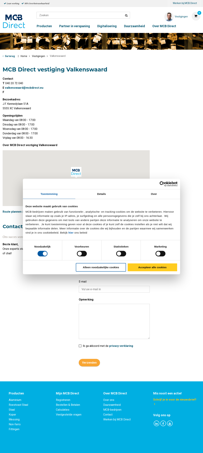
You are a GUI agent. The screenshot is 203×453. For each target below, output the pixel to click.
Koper (12, 414)
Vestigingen (38, 56)
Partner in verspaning (74, 26)
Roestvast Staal (18, 404)
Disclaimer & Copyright (151, 446)
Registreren (63, 400)
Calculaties (62, 409)
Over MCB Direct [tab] (115, 393)
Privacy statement (64, 446)
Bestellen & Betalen (68, 404)
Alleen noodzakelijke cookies (101, 267)
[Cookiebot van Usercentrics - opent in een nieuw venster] (162, 183)
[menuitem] (168, 3)
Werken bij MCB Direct (185, 3)
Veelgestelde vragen (68, 414)
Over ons (108, 400)
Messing (14, 419)
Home (24, 56)
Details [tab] (101, 193)
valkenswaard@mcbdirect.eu (24, 87)
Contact (108, 414)
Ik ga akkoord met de (106, 345)
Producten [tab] (16, 393)
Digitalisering (107, 26)
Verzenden (89, 362)
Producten (44, 26)
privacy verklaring (121, 346)
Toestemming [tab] (49, 193)
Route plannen (12, 211)
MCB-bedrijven (112, 409)
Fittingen (14, 429)
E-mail (82, 281)
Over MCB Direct (164, 26)
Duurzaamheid (134, 26)
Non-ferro (15, 424)
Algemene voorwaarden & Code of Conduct (106, 446)
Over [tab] (154, 193)
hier (71, 232)
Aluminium (15, 400)
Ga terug (10, 56)
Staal (12, 409)
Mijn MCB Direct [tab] (67, 393)
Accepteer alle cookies (152, 267)
